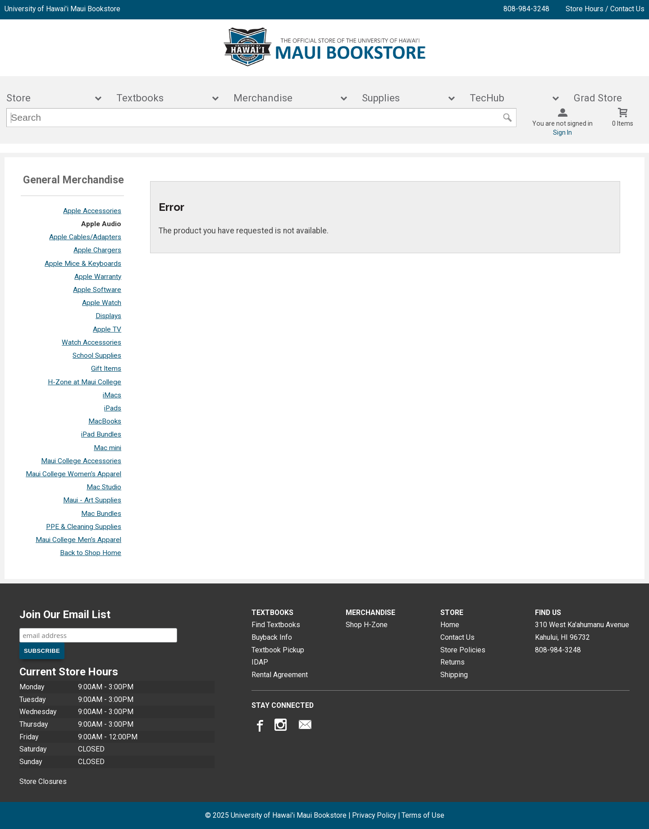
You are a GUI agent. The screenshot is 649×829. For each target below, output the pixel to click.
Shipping (454, 674)
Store (47, 98)
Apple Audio (101, 224)
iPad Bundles (101, 434)
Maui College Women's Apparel (73, 474)
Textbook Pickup (277, 650)
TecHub (508, 98)
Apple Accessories (92, 211)
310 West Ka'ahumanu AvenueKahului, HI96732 (582, 631)
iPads (112, 408)
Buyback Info (271, 637)
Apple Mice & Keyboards (83, 264)
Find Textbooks (275, 624)
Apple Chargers (97, 250)
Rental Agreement (279, 674)
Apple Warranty (97, 277)
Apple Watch (101, 303)
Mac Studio (104, 487)
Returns (452, 662)
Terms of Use (423, 815)
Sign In (562, 132)
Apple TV (107, 329)
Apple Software (97, 290)
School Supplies (97, 355)
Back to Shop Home (90, 553)
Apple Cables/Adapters (85, 237)
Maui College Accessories (81, 461)
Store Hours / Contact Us (605, 9)
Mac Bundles (101, 514)
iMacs (112, 395)
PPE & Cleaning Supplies (83, 527)
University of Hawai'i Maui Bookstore (62, 9)
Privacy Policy (374, 815)
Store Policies (462, 650)
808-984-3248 (526, 9)
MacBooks (104, 421)
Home (449, 624)
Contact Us (457, 637)
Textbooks (161, 98)
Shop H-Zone (367, 624)
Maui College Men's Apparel (78, 540)
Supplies (402, 98)
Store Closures (43, 781)
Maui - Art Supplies (92, 500)
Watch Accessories (91, 342)
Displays (108, 316)
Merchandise (284, 98)
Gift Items (106, 368)
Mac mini (107, 448)
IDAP (259, 662)
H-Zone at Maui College (84, 382)
